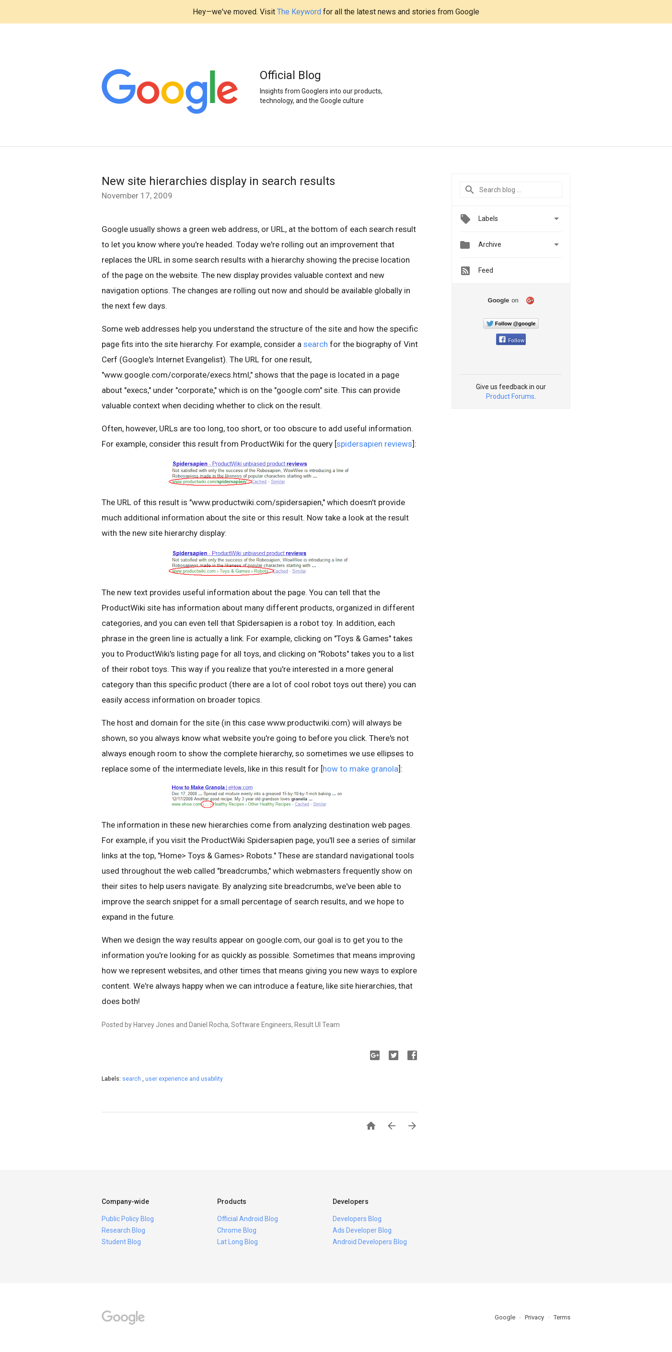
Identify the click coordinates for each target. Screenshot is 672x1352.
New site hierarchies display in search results (218, 181)
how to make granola (360, 769)
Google (506, 1317)
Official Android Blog (247, 1219)
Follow (511, 340)
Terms (562, 1317)
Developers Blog (357, 1219)
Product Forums (510, 396)
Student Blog (121, 1242)
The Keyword (299, 11)
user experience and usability (184, 1078)
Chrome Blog (236, 1230)
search (315, 344)
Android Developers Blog (370, 1242)
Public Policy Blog (128, 1219)
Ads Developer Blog (362, 1230)
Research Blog (123, 1230)
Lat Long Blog (237, 1242)
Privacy (535, 1317)
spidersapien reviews (374, 444)
